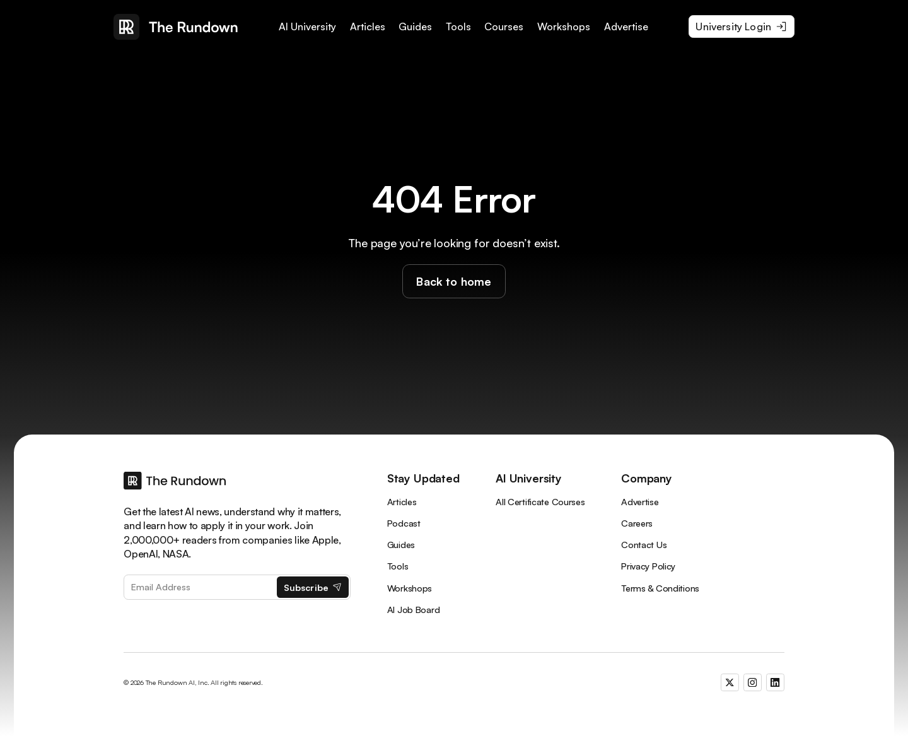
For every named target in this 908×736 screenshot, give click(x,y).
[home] (176, 27)
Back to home (453, 281)
